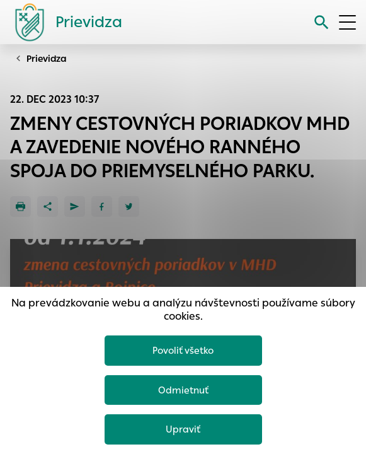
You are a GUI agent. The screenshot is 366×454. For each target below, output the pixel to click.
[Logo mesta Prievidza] (63, 22)
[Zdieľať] (47, 206)
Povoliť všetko (183, 350)
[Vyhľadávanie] (321, 22)
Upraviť (183, 429)
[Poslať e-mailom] (74, 206)
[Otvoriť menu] (347, 22)
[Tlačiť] (20, 206)
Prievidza (46, 58)
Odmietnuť (183, 390)
